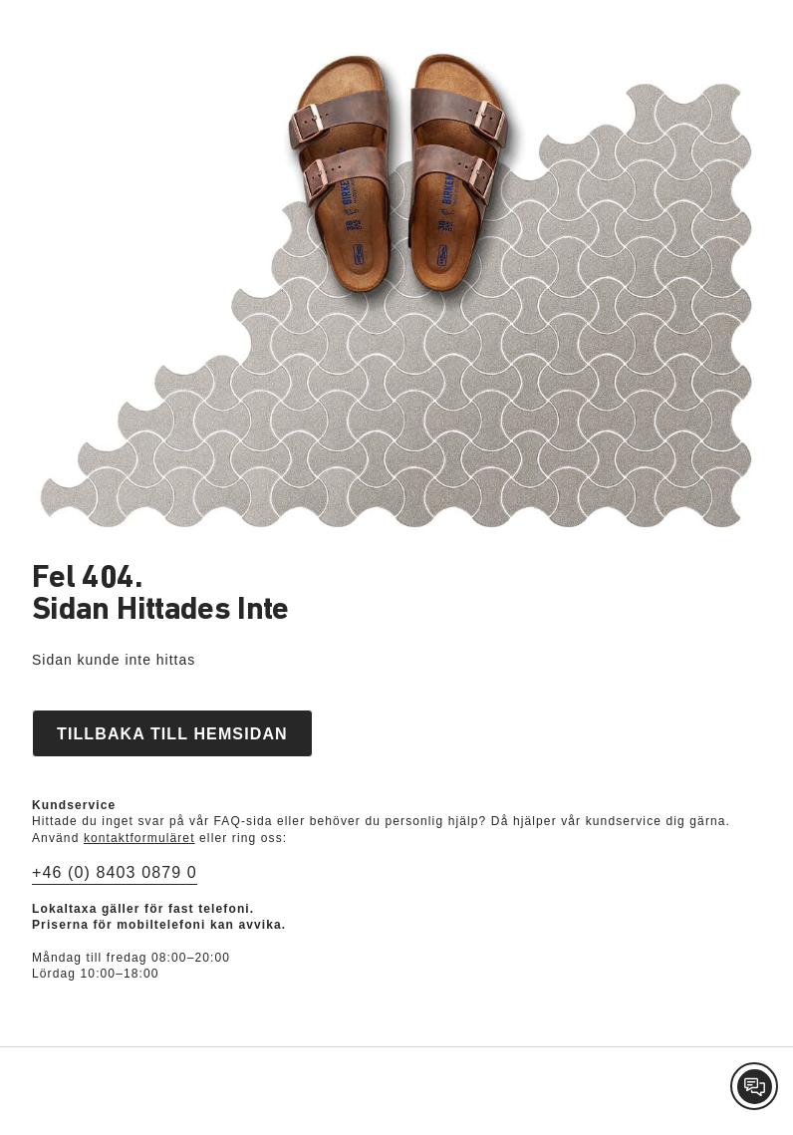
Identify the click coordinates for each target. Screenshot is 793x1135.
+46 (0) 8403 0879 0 (114, 872)
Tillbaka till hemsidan (172, 733)
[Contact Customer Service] (754, 1086)
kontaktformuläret (139, 838)
